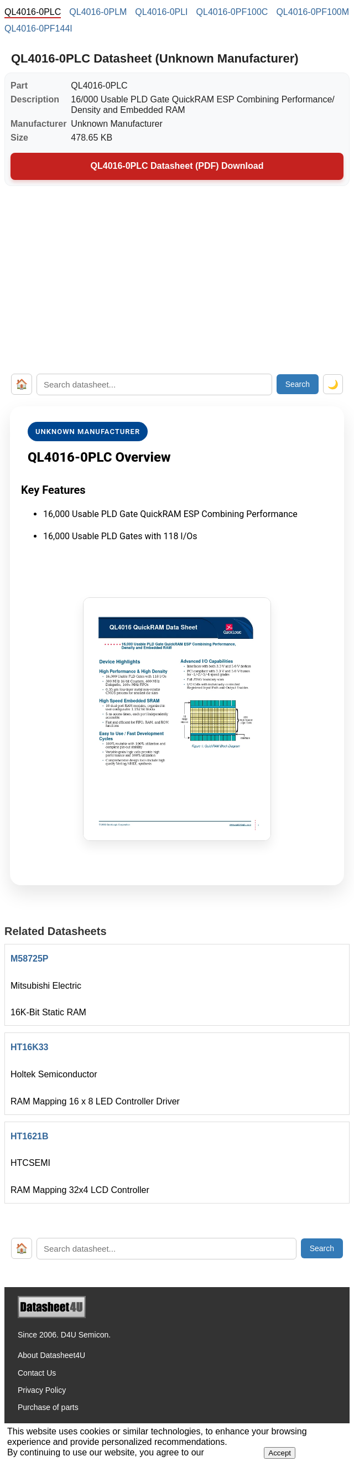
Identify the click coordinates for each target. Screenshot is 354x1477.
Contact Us (37, 1372)
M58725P (30, 958)
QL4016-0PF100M (312, 12)
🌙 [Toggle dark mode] (333, 384)
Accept (279, 1453)
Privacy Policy (42, 1390)
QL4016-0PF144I (38, 28)
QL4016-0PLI (161, 12)
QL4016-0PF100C (232, 12)
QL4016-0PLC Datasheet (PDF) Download (177, 166)
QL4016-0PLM (98, 12)
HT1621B (29, 1136)
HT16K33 (29, 1047)
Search (297, 384)
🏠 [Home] (21, 384)
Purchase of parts (48, 1407)
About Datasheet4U (51, 1355)
